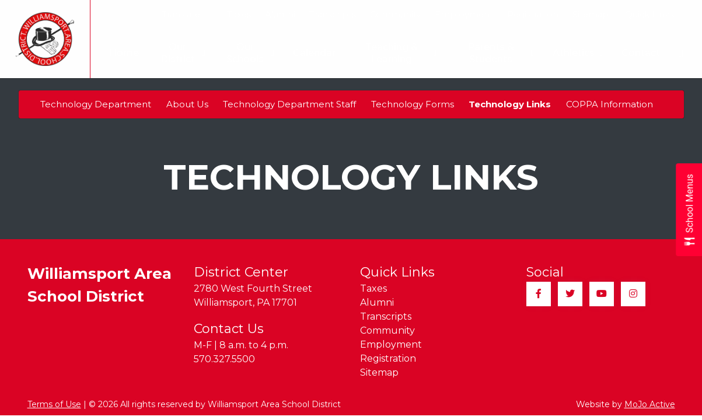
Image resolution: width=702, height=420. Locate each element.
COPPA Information (609, 104)
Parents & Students (500, 53)
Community (395, 14)
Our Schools (244, 53)
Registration (532, 14)
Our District (175, 53)
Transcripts (332, 14)
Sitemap (590, 14)
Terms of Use (54, 404)
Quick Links (654, 14)
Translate (186, 14)
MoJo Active (649, 404)
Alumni (280, 14)
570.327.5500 (224, 359)
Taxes (239, 14)
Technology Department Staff (289, 104)
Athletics (578, 53)
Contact (640, 52)
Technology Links (510, 104)
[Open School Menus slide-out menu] (689, 210)
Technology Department (95, 104)
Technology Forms (412, 104)
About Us (187, 104)
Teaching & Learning (397, 53)
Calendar (308, 52)
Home (115, 52)
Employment (464, 14)
